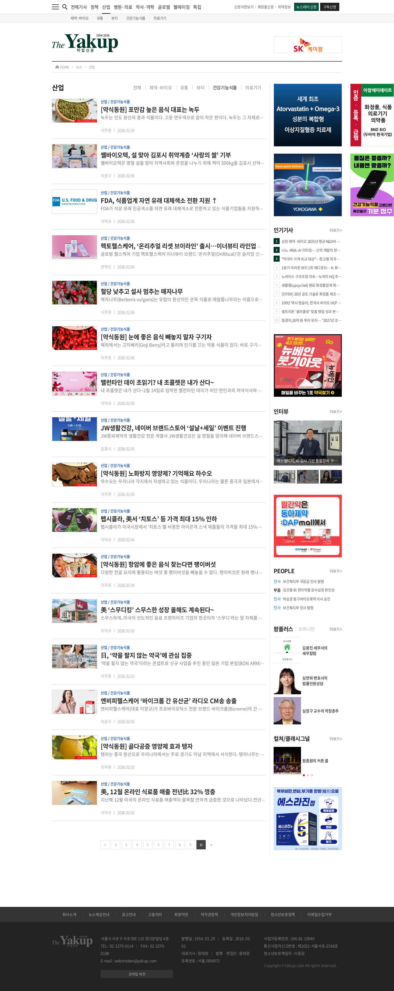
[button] (304, 775)
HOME (62, 67)
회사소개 (69, 914)
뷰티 (114, 18)
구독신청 (329, 6)
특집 (197, 7)
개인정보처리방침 (244, 914)
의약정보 (284, 6)
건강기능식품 (136, 18)
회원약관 (181, 914)
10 (200, 845)
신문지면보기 (244, 6)
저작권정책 (209, 914)
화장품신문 (266, 6)
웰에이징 (181, 7)
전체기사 (79, 7)
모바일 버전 (137, 973)
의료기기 (159, 18)
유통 (100, 18)
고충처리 (155, 914)
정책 (95, 7)
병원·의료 (123, 7)
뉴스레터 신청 (306, 6)
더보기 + (336, 230)
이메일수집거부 (319, 914)
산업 (106, 9)
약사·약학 (145, 7)
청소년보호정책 (283, 914)
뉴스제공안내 (99, 914)
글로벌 (164, 7)
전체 (137, 87)
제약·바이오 (80, 18)
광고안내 (129, 914)
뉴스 (79, 67)
